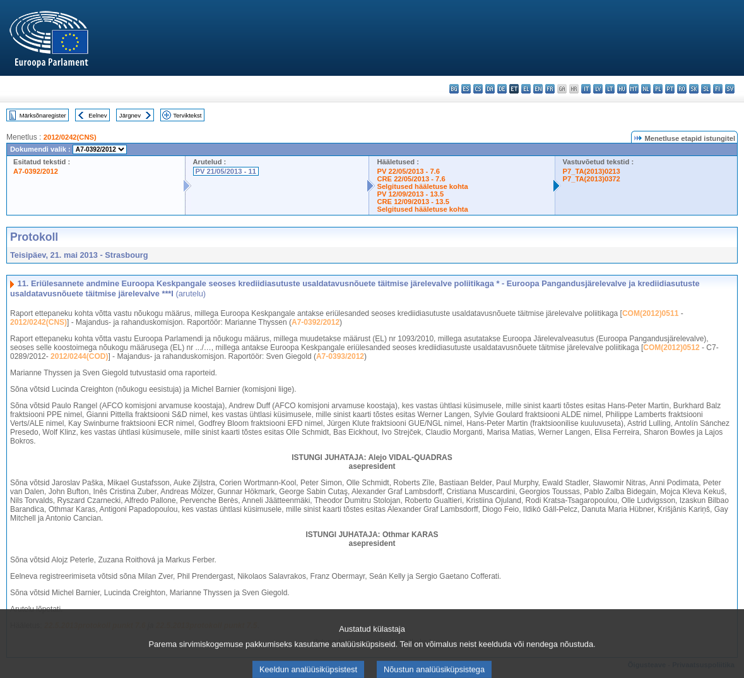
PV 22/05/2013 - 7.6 (408, 171)
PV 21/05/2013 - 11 (226, 171)
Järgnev (130, 115)
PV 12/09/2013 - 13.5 (410, 194)
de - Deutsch (502, 89)
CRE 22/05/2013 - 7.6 (411, 179)
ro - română (682, 89)
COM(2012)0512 (671, 347)
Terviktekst (187, 115)
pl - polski (658, 89)
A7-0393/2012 (340, 356)
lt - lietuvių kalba (610, 89)
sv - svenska (730, 89)
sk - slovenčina (694, 89)
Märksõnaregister (43, 115)
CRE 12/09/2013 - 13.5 (413, 201)
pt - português (670, 89)
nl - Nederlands (646, 89)
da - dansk (490, 89)
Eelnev (97, 115)
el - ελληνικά (526, 89)
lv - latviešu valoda (598, 89)
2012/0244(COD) (79, 356)
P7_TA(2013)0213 (591, 171)
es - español (466, 89)
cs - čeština (478, 89)
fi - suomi (718, 89)
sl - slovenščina (706, 89)
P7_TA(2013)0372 (591, 179)
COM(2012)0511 (650, 313)
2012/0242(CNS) (70, 137)
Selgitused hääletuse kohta (422, 186)
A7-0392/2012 (35, 171)
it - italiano (586, 89)
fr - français (550, 89)
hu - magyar (622, 89)
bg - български (454, 89)
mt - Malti (634, 89)
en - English (538, 89)
